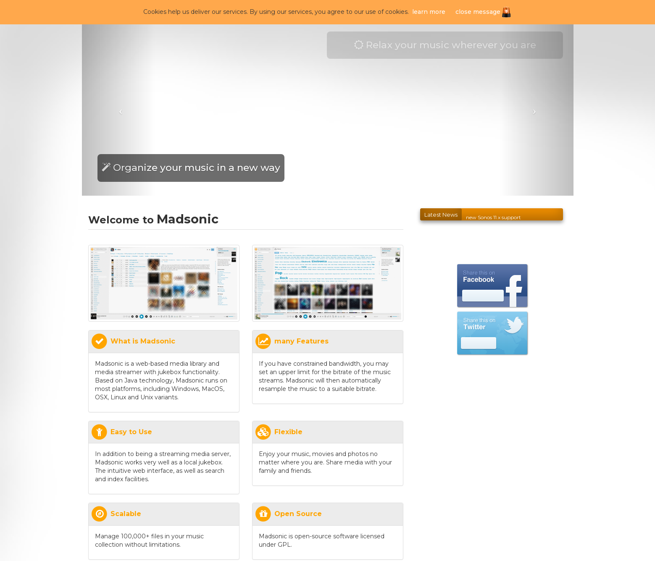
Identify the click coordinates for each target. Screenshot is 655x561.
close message (477, 12)
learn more (428, 12)
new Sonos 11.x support (493, 220)
